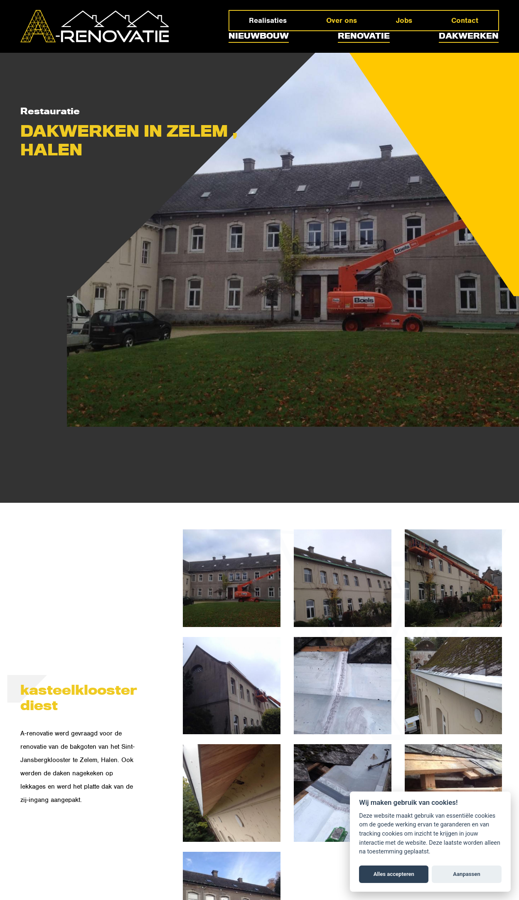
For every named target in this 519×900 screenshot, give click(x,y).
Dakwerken (469, 36)
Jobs (404, 20)
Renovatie (364, 36)
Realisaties (268, 20)
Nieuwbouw (259, 36)
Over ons (341, 20)
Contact (464, 20)
